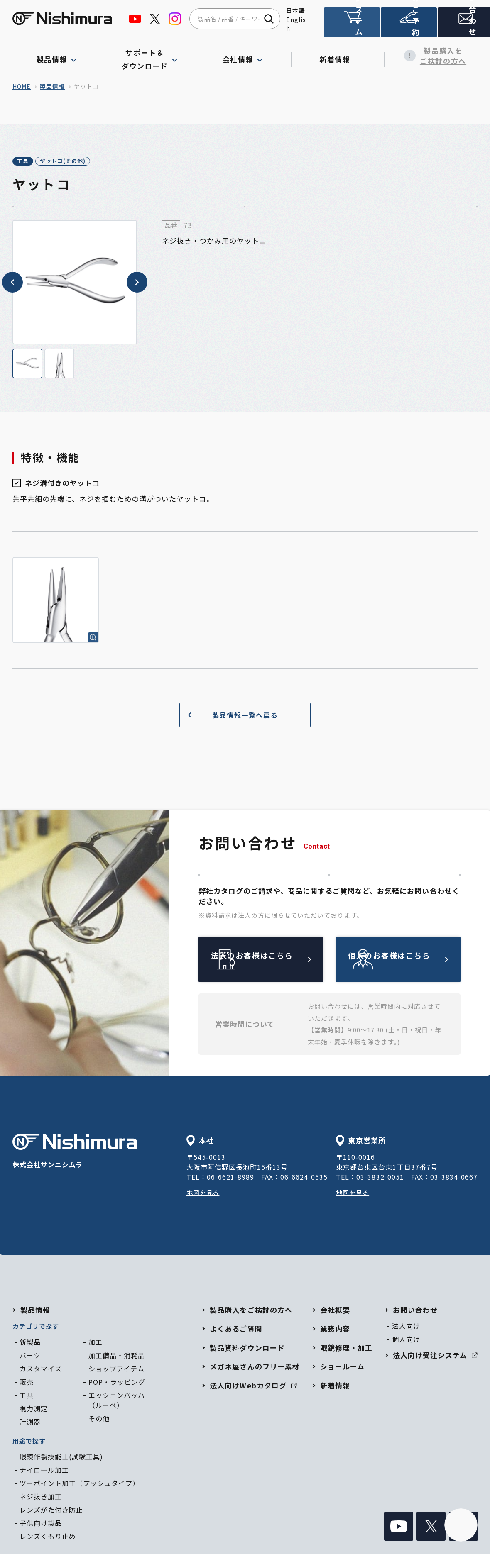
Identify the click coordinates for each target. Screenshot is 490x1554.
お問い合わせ (463, 26)
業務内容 (335, 1330)
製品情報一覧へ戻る (229, 716)
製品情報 (52, 86)
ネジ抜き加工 (41, 1498)
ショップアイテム (116, 1370)
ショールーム (342, 1368)
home (21, 86)
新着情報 (337, 55)
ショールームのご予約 (407, 26)
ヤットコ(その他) (90, 162)
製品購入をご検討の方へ (431, 55)
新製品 (30, 1343)
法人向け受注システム (351, 26)
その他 (99, 1420)
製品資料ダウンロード (247, 1349)
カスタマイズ (41, 1370)
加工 (95, 1343)
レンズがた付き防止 (51, 1511)
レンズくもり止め (48, 1538)
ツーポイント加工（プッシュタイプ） (80, 1485)
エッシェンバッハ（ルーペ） (116, 1401)
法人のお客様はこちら (280, 960)
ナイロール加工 (44, 1471)
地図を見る (204, 1194)
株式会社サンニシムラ (74, 1153)
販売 (27, 1383)
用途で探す (29, 1442)
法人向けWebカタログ (253, 1386)
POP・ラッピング (116, 1383)
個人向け (406, 1341)
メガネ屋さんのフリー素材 (254, 1368)
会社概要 (335, 1311)
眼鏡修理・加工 (346, 1349)
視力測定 (34, 1410)
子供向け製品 (41, 1525)
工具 (31, 162)
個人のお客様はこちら (417, 960)
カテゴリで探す (35, 1327)
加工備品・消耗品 (116, 1356)
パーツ (30, 1356)
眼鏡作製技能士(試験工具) (61, 1458)
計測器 (30, 1423)
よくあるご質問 (236, 1330)
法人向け (406, 1327)
